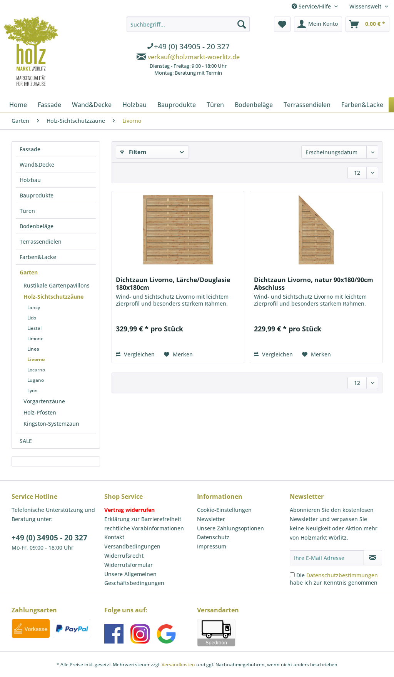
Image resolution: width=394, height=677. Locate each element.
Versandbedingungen (132, 546)
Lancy (33, 307)
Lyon (32, 390)
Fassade (30, 149)
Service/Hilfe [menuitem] (312, 6)
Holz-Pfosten (39, 412)
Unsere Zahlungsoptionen (230, 528)
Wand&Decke (37, 164)
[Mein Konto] (318, 24)
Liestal (34, 328)
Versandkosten (178, 664)
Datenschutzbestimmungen (342, 575)
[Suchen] (242, 24)
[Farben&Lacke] (362, 104)
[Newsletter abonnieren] (373, 557)
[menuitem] (188, 47)
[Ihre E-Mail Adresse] (327, 557)
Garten (29, 272)
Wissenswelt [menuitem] (366, 6)
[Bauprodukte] (176, 104)
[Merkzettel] (282, 24)
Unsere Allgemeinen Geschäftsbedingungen (134, 578)
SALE (26, 441)
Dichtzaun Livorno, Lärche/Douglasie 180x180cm (173, 283)
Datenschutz (213, 537)
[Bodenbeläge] (253, 104)
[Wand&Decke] (92, 104)
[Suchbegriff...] (188, 24)
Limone (35, 338)
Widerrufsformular (128, 564)
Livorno (36, 359)
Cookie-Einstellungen (224, 509)
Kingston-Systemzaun (51, 423)
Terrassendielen (41, 241)
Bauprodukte (36, 195)
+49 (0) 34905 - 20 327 (49, 538)
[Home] (18, 104)
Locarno (36, 369)
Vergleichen (135, 354)
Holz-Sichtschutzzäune (53, 296)
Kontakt (114, 537)
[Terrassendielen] (307, 104)
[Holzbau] (134, 104)
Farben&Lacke (38, 257)
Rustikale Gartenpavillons (56, 285)
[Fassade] (49, 104)
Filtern (133, 151)
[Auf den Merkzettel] (178, 354)
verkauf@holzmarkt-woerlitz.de (194, 57)
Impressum (211, 546)
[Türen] (215, 104)
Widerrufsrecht (124, 555)
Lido (31, 317)
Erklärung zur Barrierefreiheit (142, 519)
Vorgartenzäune (44, 401)
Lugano (35, 380)
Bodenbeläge (36, 226)
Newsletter (211, 519)
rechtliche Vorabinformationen (144, 528)
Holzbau (30, 180)
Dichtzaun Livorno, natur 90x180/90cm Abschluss (313, 283)
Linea (33, 349)
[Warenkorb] (367, 24)
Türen (27, 210)
